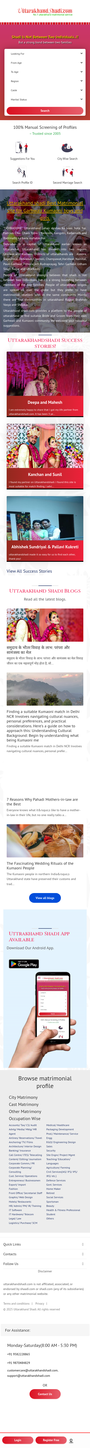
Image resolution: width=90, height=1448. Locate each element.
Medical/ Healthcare (57, 1125)
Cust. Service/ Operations (23, 1176)
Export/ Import (17, 1184)
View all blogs (45, 898)
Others (50, 1218)
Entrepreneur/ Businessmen (24, 1180)
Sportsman (52, 1201)
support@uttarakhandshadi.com (28, 1376)
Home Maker (53, 1188)
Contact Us (45, 1394)
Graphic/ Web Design (21, 1197)
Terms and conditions (16, 1304)
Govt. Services (54, 1184)
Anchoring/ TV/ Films (21, 1142)
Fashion (13, 1188)
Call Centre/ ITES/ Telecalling (25, 1155)
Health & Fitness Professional (63, 1210)
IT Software (15, 1210)
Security (51, 1150)
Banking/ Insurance (20, 1150)
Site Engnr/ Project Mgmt (60, 1155)
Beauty (50, 1205)
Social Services (54, 1197)
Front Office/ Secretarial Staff (25, 1193)
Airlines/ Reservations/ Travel (25, 1138)
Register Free (51, 1440)
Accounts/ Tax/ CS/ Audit (23, 1125)
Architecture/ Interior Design (25, 1146)
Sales (49, 1146)
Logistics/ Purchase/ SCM (23, 1223)
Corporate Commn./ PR (22, 1163)
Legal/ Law (15, 1218)
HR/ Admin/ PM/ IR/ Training (25, 1205)
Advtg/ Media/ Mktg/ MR (23, 1129)
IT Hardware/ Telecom (21, 1214)
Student (50, 1214)
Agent (12, 1133)
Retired (50, 1193)
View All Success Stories (29, 571)
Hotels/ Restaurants (20, 1201)
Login (17, 1440)
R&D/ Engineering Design (61, 1142)
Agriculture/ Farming (58, 1167)
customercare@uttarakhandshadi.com (32, 1370)
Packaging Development (60, 1129)
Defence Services (56, 1180)
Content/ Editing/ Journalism (25, 1159)
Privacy (39, 1304)
